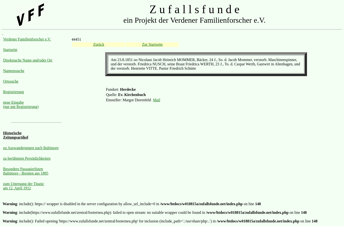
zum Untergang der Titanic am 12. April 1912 (23, 186)
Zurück (98, 44)
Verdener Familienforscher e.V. (27, 39)
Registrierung (13, 92)
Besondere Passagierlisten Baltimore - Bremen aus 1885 (25, 171)
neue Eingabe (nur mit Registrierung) (20, 104)
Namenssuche (13, 71)
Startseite (10, 50)
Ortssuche (10, 81)
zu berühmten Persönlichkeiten (26, 158)
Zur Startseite (152, 44)
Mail (156, 100)
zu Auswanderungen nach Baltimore (31, 148)
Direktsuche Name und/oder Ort (27, 60)
